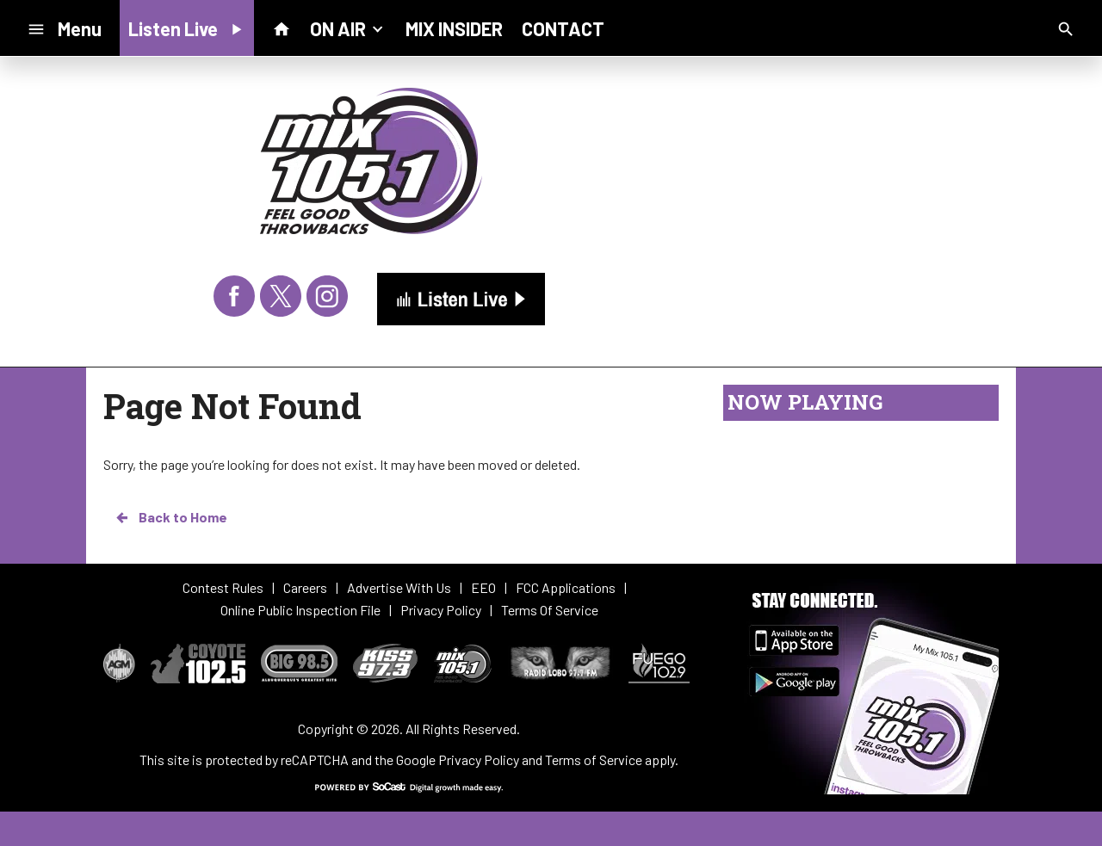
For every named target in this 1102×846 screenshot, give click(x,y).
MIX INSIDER (454, 28)
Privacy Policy (478, 759)
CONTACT (563, 28)
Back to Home (170, 517)
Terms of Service (593, 759)
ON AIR (348, 27)
